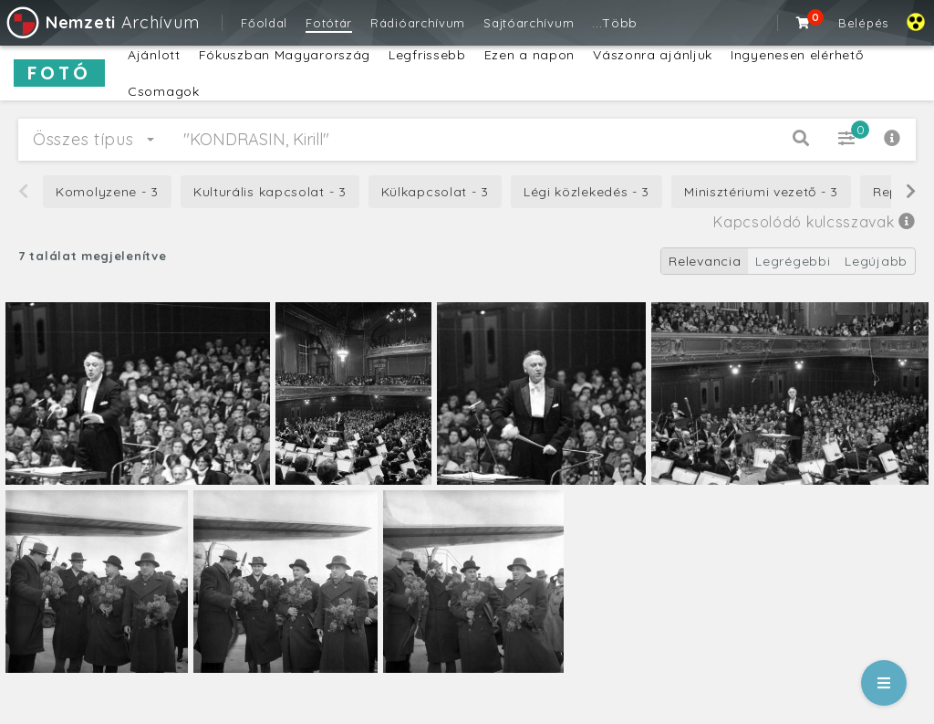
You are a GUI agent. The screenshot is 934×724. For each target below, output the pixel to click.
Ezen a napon (529, 55)
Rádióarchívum (417, 23)
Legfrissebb (427, 55)
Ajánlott (154, 55)
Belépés (863, 23)
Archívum (102, 22)
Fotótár (329, 23)
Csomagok (164, 91)
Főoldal (264, 23)
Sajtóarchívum (528, 23)
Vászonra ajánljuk (652, 55)
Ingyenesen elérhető (797, 55)
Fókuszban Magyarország (284, 55)
